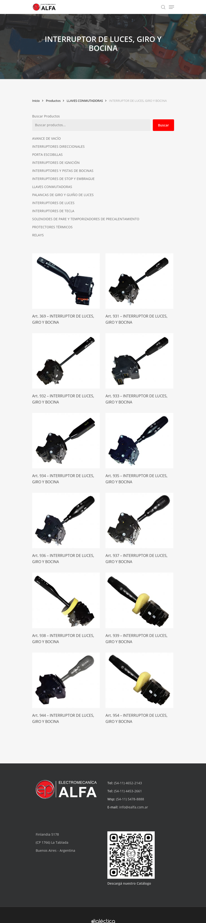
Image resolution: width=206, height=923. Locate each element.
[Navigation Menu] (171, 7)
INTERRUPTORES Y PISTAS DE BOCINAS (62, 170)
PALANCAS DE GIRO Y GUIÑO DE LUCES (63, 195)
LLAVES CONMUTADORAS (85, 101)
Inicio (36, 101)
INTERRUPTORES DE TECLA (53, 211)
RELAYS (38, 235)
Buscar (163, 125)
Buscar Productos (46, 116)
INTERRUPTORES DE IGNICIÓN (56, 162)
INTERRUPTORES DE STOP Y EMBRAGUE (63, 178)
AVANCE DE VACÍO (46, 138)
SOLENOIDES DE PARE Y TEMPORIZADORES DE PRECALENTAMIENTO (85, 219)
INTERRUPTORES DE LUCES (53, 203)
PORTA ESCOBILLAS (47, 154)
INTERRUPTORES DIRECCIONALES (58, 146)
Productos (53, 101)
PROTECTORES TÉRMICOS (52, 227)
